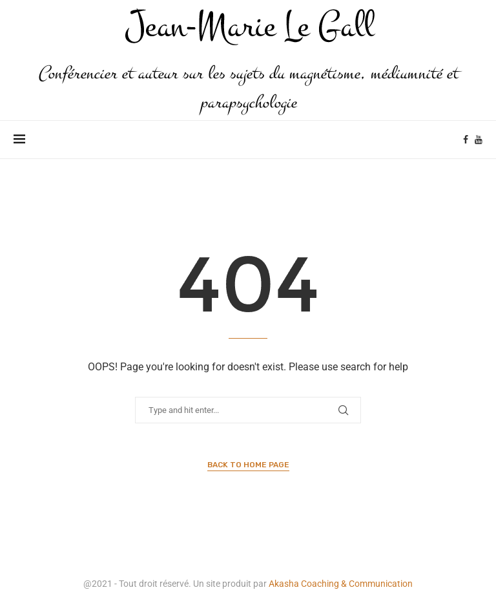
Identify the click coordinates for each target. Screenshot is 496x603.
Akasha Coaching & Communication (341, 583)
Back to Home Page (248, 464)
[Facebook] (465, 139)
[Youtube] (478, 139)
